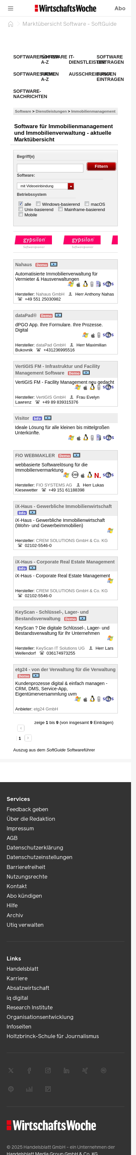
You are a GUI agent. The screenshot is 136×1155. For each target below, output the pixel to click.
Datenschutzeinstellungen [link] (39, 857)
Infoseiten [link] (19, 1026)
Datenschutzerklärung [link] (35, 847)
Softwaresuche (34, 74)
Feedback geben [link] (27, 809)
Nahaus (23, 264)
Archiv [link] (15, 915)
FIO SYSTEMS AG (54, 485)
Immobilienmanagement (93, 111)
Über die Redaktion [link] (31, 819)
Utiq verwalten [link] (25, 925)
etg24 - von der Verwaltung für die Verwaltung (65, 669)
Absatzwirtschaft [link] (28, 988)
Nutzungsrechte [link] (27, 877)
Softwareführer (36, 56)
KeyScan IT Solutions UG (61, 648)
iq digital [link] (17, 998)
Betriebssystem (31, 194)
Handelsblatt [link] (22, 969)
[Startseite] (11, 24)
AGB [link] (12, 838)
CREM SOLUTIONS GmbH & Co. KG (72, 540)
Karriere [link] (17, 978)
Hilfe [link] (12, 905)
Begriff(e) (25, 156)
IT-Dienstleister (87, 59)
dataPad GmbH (51, 345)
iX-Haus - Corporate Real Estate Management (64, 561)
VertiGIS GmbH (51, 397)
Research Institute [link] (30, 1007)
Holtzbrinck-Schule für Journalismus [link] (53, 1036)
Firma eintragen (110, 76)
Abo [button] (119, 8)
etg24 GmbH (46, 708)
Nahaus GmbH (51, 294)
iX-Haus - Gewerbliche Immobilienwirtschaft (63, 506)
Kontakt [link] (17, 886)
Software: (26, 175)
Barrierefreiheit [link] (26, 867)
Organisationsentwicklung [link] (40, 1017)
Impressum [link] (20, 828)
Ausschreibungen (92, 74)
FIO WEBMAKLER (35, 455)
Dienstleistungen (51, 111)
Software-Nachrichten (30, 94)
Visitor (22, 418)
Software (23, 111)
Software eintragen (110, 59)
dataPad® (26, 315)
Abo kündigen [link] (24, 896)
